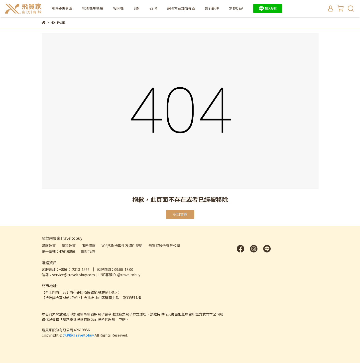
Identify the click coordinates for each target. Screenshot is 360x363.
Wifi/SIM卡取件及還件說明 (122, 245)
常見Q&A (236, 8)
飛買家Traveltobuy (78, 335)
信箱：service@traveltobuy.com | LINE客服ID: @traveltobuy (91, 274)
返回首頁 (180, 214)
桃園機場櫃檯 (92, 8)
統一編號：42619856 (58, 251)
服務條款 (89, 245)
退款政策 (49, 245)
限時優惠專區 (61, 8)
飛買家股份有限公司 (164, 245)
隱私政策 (69, 245)
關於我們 (88, 251)
